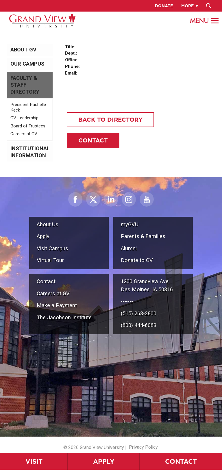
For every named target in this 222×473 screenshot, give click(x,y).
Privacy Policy (143, 447)
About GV (23, 50)
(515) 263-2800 (138, 313)
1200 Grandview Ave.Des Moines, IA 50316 (147, 285)
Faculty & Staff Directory (24, 85)
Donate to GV (137, 260)
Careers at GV (23, 133)
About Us (47, 224)
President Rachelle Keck (28, 107)
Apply (103, 461)
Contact (181, 461)
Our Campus (27, 64)
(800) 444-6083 (138, 325)
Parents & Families (143, 236)
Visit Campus (52, 248)
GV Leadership (24, 117)
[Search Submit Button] (208, 6)
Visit (33, 461)
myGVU (129, 224)
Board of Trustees (27, 126)
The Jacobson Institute (64, 317)
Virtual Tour (50, 260)
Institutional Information (30, 152)
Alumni (129, 248)
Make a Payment (57, 305)
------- (127, 301)
